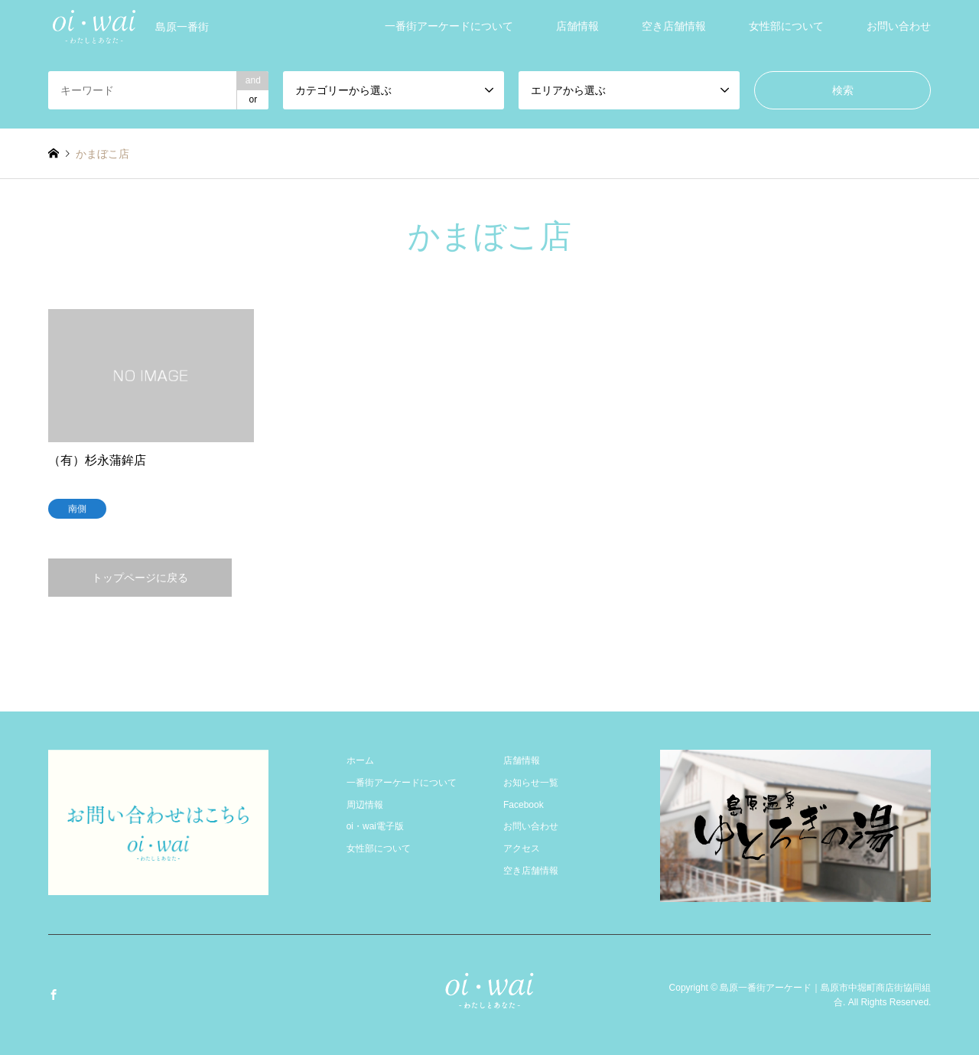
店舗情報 (577, 26)
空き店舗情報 (674, 26)
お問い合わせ (899, 26)
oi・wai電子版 (375, 826)
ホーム (360, 760)
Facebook (523, 804)
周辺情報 (364, 804)
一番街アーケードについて (449, 26)
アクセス (521, 848)
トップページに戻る (140, 577)
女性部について (786, 26)
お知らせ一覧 (530, 782)
